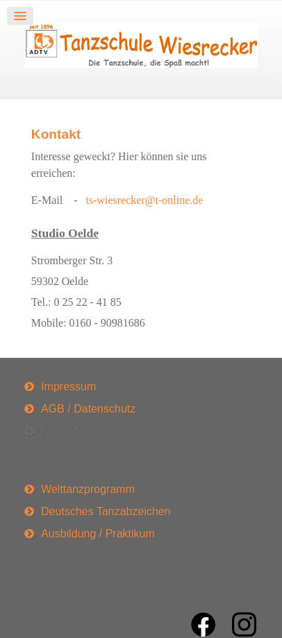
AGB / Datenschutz (88, 409)
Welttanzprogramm (88, 489)
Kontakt (56, 134)
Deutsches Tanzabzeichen (106, 511)
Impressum (68, 387)
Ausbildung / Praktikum (98, 534)
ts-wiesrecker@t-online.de (144, 200)
